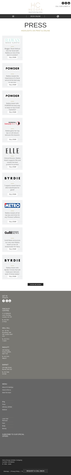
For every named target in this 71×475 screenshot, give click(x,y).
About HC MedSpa (7, 387)
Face (3, 423)
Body (3, 426)
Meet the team (6, 392)
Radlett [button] (5, 347)
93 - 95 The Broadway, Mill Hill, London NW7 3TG (7, 333)
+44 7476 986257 (5, 357)
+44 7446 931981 (5, 373)
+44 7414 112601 (5, 340)
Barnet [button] (5, 365)
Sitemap (6, 471)
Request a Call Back (35, 471)
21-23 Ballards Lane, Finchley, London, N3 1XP (7, 315)
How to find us (6, 390)
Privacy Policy (15, 471)
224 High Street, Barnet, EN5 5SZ (7, 368)
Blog (3, 401)
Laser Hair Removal (5, 419)
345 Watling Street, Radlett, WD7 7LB (6, 352)
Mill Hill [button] (6, 328)
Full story (12, 57)
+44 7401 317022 (5, 320)
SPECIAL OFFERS (7, 407)
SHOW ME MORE (35, 284)
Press (3, 404)
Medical (4, 409)
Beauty (4, 428)
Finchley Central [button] (6, 310)
